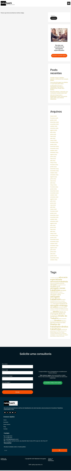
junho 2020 (53, 251)
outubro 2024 (53, 150)
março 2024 (53, 162)
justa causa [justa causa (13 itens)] (59, 332)
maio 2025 (53, 136)
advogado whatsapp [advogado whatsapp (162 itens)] (58, 305)
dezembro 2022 (54, 191)
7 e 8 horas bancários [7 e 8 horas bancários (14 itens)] (54, 277)
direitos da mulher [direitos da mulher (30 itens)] (60, 322)
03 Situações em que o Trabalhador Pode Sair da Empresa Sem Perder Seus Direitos (57, 87)
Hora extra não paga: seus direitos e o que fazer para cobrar (59, 83)
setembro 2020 (54, 245)
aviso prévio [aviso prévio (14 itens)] (60, 307)
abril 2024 (52, 160)
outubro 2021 (53, 219)
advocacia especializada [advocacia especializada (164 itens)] (58, 278)
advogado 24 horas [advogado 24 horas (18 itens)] (61, 284)
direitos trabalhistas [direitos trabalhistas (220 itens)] (59, 328)
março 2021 (53, 233)
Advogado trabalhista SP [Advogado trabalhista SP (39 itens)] (60, 303)
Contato (5, 429)
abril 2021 (52, 231)
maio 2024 (53, 158)
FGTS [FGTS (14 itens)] (56, 330)
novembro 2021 (54, 217)
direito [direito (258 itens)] (56, 312)
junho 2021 (53, 227)
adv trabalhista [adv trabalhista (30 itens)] (54, 307)
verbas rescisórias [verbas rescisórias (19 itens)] (60, 336)
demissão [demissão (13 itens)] (66, 308)
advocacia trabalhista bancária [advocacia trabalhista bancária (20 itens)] (57, 283)
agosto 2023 (53, 176)
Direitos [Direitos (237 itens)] (57, 320)
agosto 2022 (53, 199)
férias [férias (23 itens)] (59, 330)
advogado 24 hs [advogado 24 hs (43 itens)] (55, 286)
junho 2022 (53, 203)
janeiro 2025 (53, 144)
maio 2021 (53, 229)
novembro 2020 (54, 241)
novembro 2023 (54, 170)
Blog (4, 427)
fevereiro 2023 (54, 187)
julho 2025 (53, 132)
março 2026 (53, 116)
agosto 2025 (53, 130)
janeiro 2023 (53, 189)
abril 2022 (52, 207)
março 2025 (53, 140)
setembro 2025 (54, 128)
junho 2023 (53, 178)
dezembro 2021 (54, 215)
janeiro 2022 (53, 213)
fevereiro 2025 (54, 142)
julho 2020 (53, 249)
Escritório (5, 422)
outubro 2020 (53, 243)
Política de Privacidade (4, 460)
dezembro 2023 (54, 168)
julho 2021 (53, 225)
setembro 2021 (54, 221)
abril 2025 (52, 138)
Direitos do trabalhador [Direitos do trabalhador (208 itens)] (55, 325)
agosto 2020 (53, 247)
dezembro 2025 (54, 122)
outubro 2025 (53, 126)
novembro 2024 (54, 148)
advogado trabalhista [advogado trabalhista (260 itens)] (55, 297)
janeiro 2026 (53, 120)
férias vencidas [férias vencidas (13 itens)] (63, 330)
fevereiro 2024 (54, 164)
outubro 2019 (53, 259)
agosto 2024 (53, 154)
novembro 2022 (54, 193)
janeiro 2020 (53, 255)
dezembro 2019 (54, 257)
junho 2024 (53, 156)
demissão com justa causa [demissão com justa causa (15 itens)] (55, 310)
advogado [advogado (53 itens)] (53, 285)
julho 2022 (53, 201)
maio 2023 (53, 181)
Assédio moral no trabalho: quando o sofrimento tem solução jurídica (59, 79)
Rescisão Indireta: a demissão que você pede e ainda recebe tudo (59, 92)
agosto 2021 (53, 223)
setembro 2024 (54, 152)
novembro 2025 (54, 124)
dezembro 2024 (54, 146)
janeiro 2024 (53, 166)
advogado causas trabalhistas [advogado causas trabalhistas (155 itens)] (57, 289)
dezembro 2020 (54, 239)
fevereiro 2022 (54, 211)
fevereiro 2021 (54, 235)
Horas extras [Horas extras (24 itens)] (53, 332)
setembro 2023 (54, 174)
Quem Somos (6, 425)
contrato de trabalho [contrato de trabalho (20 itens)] (59, 308)
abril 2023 (52, 183)
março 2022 (53, 209)
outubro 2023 (53, 172)
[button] (68, 3)
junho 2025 (53, 134)
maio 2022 (53, 205)
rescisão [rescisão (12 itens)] (57, 334)
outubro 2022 (53, 195)
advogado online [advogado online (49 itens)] (55, 294)
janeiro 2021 (53, 237)
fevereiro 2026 (54, 118)
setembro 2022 (54, 197)
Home (5, 420)
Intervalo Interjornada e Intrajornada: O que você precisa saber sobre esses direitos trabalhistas (58, 97)
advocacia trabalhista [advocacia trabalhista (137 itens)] (59, 282)
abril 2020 (52, 253)
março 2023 (53, 185)
